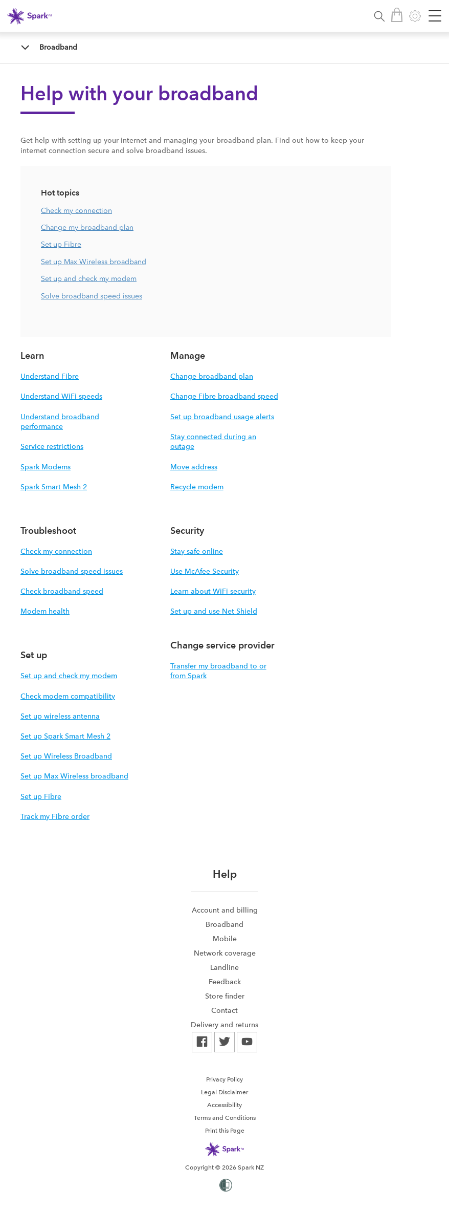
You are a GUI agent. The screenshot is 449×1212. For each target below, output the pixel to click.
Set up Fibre (61, 244)
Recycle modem (196, 486)
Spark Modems (45, 466)
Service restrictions (51, 446)
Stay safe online (196, 551)
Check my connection (76, 210)
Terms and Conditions (225, 1117)
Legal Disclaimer (224, 1092)
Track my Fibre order (54, 816)
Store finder (224, 996)
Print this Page (224, 1130)
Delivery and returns (224, 1024)
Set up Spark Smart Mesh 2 (65, 736)
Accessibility (224, 1105)
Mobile (225, 938)
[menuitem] (224, 910)
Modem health (45, 611)
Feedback (225, 981)
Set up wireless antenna (60, 716)
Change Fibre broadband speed (224, 396)
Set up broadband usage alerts (222, 416)
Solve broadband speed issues (91, 296)
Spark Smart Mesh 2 (53, 486)
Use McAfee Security (204, 571)
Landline (224, 967)
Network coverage (225, 953)
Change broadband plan (211, 376)
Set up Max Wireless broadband (93, 261)
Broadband (58, 47)
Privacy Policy (224, 1079)
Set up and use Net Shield (213, 611)
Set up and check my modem (89, 278)
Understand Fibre (49, 376)
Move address (193, 466)
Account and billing (225, 910)
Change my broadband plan (87, 227)
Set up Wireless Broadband (66, 756)
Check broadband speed (61, 591)
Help (225, 874)
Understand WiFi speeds (61, 396)
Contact (224, 1010)
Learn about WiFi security (213, 591)
